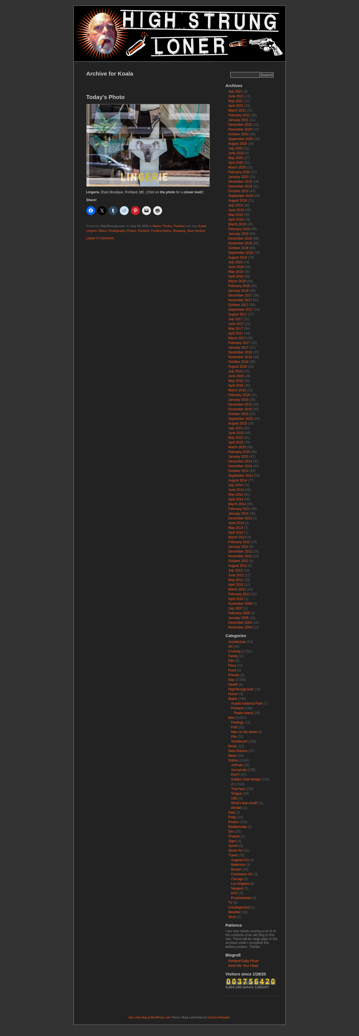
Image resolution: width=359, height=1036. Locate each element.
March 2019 (237, 224)
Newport (237, 888)
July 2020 (235, 148)
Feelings (237, 722)
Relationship (237, 827)
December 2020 (240, 125)
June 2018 (236, 267)
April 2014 (235, 499)
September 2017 (240, 310)
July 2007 (235, 608)
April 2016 (235, 385)
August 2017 (237, 314)
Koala (202, 226)
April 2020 (235, 163)
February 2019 (239, 229)
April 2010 (235, 599)
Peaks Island (243, 713)
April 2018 (235, 276)
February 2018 (239, 286)
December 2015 (240, 404)
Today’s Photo (105, 97)
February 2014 (239, 509)
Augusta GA (240, 860)
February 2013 (239, 542)
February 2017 (239, 343)
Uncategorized (239, 907)
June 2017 (236, 324)
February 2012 (239, 594)
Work (232, 917)
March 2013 (237, 537)
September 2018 (240, 253)
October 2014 (238, 471)
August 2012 (237, 566)
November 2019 (240, 186)
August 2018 (237, 257)
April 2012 (235, 585)
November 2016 (240, 357)
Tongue (236, 794)
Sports (233, 846)
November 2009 (240, 604)
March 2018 (237, 281)
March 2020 (237, 167)
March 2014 (237, 504)
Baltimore (238, 865)
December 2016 (240, 352)
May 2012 (235, 580)
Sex (231, 831)
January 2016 (238, 400)
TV (230, 903)
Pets (231, 813)
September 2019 (240, 196)
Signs (232, 841)
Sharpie (234, 836)
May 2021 (235, 101)
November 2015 (240, 409)
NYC (234, 893)
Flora (232, 666)
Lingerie (91, 230)
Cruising (234, 651)
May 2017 (235, 329)
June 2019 (236, 210)
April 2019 (235, 219)
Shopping (179, 230)
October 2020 (238, 134)
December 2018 (240, 238)
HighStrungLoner (241, 689)
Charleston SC (242, 874)
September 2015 (240, 419)
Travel (233, 855)
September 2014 (240, 476)
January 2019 (238, 234)
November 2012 (240, 556)
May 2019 (235, 215)
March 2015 (237, 447)
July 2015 (235, 428)
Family (233, 656)
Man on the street (244, 732)
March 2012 (237, 589)
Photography (116, 230)
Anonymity (239, 770)
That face (238, 789)
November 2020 (240, 129)
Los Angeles (240, 884)
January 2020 (238, 177)
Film (231, 661)
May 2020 (235, 158)
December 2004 (240, 623)
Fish (234, 727)
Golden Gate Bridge (246, 779)
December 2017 (240, 295)
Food (232, 670)
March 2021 (237, 110)
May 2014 (235, 495)
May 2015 (235, 438)
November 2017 (240, 300)
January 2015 (238, 457)
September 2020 (240, 139)
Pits (234, 737)
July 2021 (235, 91)
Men (231, 718)
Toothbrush (239, 741)
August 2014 (237, 480)
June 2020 (236, 153)
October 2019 (238, 191)
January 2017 (238, 348)
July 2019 (235, 205)
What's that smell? (244, 803)
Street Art (235, 850)
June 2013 (236, 523)
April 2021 (235, 106)
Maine (157, 226)
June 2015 (236, 433)
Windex (236, 808)
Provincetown (241, 898)
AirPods (237, 765)
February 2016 (239, 395)
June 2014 (236, 490)
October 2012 (238, 561)
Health (233, 684)
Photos (167, 226)
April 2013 (235, 532)
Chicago (237, 879)
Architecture (237, 642)
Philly (232, 817)
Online (233, 760)
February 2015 (239, 452)
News (232, 756)
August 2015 (237, 423)
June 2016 (236, 376)
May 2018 (235, 272)
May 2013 (235, 528)
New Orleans (238, 751)
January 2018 (238, 291)
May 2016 (235, 381)
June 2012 (236, 575)
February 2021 (239, 115)
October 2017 (238, 305)
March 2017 (237, 338)
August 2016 (237, 366)
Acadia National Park (246, 703)
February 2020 (239, 172)
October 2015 (238, 414)
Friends (234, 675)
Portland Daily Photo (243, 961)
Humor (233, 694)
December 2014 (240, 461)
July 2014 (235, 485)
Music (232, 746)
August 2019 (237, 201)
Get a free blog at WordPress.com (150, 1017)
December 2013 (240, 518)
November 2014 (240, 466)
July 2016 (235, 371)
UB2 (234, 798)
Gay (231, 680)
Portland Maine (161, 230)
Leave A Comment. (100, 238)
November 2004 (240, 627)
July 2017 (235, 319)
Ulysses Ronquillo (218, 1017)
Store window (196, 230)
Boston (236, 869)
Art (230, 647)
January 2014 (238, 513)
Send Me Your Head (243, 966)
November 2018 (240, 243)
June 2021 (236, 96)
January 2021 (238, 120)
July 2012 (235, 570)
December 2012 (240, 551)
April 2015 (235, 442)
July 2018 (235, 262)
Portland (179, 226)
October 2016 (238, 362)
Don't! (235, 775)
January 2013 (238, 547)
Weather (234, 912)
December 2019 (240, 182)
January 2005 (238, 618)
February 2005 (239, 613)
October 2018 (238, 248)
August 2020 (237, 144)
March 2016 (237, 390)
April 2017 (235, 333)
